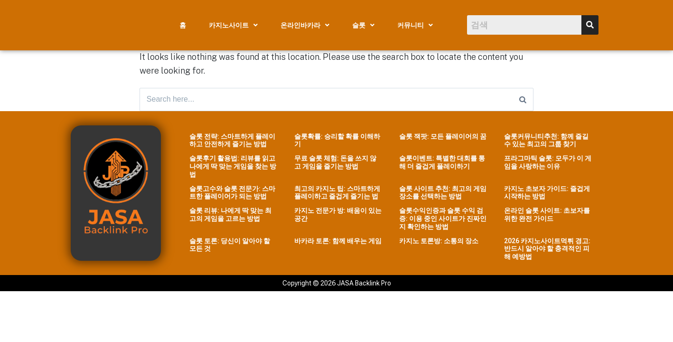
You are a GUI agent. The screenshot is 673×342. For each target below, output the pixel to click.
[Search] (522, 100)
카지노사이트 (233, 25)
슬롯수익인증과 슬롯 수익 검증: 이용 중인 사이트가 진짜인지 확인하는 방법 (442, 219)
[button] (233, 25)
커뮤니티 (415, 25)
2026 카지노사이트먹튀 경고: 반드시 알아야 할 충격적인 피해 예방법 (547, 249)
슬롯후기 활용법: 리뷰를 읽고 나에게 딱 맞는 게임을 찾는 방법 (232, 167)
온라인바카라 (304, 25)
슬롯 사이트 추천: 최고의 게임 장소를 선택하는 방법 (442, 193)
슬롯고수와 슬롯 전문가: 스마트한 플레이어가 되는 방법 (232, 193)
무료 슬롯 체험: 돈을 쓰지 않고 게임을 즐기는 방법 (335, 163)
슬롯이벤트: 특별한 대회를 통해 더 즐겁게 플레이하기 (442, 163)
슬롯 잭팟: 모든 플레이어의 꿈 (442, 137)
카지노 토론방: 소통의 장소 (438, 241)
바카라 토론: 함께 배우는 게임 (338, 241)
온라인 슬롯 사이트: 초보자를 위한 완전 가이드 (547, 215)
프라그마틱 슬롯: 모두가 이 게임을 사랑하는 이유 (547, 163)
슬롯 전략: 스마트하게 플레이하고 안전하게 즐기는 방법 (232, 141)
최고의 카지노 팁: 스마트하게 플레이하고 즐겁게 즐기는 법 (337, 193)
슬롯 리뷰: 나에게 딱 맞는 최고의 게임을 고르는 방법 (230, 215)
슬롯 (363, 25)
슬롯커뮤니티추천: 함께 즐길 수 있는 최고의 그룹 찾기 (546, 141)
